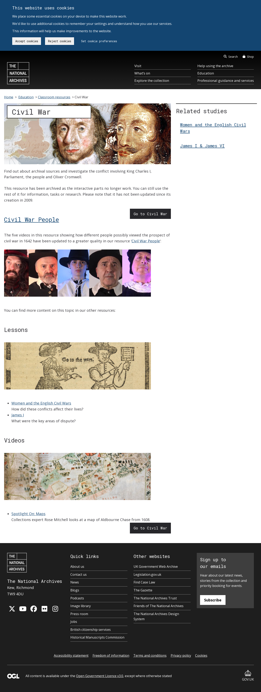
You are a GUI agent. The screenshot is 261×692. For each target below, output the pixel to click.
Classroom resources (54, 97)
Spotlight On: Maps (28, 513)
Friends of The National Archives (159, 606)
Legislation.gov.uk (147, 574)
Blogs (74, 590)
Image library (80, 606)
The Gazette (143, 590)
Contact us (78, 574)
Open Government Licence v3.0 (99, 676)
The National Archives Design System (156, 616)
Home (8, 97)
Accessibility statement (71, 655)
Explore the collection (151, 80)
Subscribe (212, 600)
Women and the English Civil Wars (41, 403)
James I (17, 415)
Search (231, 56)
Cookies (201, 655)
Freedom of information (111, 655)
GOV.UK (248, 676)
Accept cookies (26, 41)
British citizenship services (90, 629)
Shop (248, 56)
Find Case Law (144, 582)
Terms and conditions (150, 655)
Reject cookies (59, 41)
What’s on (142, 73)
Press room (79, 614)
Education (205, 73)
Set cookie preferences (99, 41)
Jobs (73, 621)
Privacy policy (181, 655)
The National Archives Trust (155, 598)
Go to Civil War (150, 213)
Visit (137, 65)
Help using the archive (215, 65)
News (74, 582)
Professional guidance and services (225, 80)
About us (77, 566)
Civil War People (31, 219)
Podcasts (77, 598)
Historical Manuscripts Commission (97, 637)
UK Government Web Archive (156, 566)
